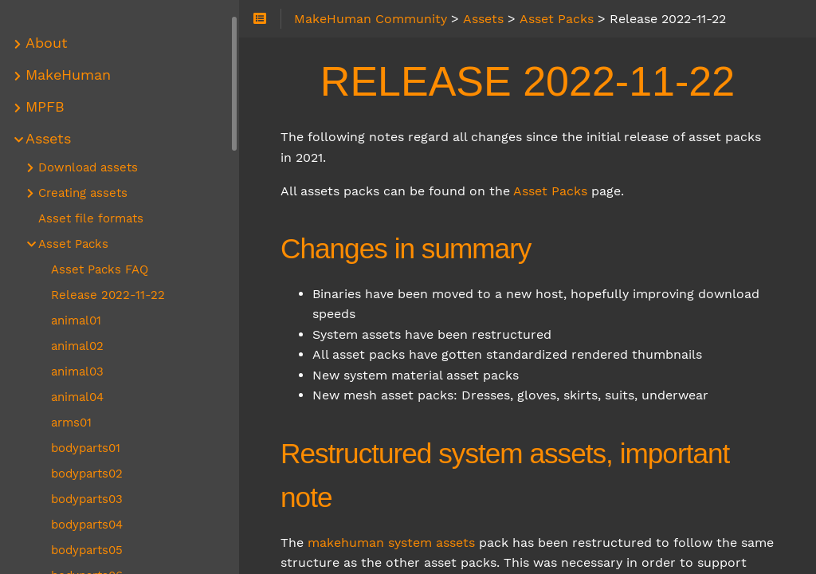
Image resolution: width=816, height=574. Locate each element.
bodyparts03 (87, 499)
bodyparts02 (87, 473)
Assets (48, 139)
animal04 (77, 397)
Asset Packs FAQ (99, 269)
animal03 (77, 371)
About (47, 43)
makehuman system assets (391, 542)
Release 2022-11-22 (108, 295)
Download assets (88, 167)
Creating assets (83, 193)
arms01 (71, 422)
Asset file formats (90, 218)
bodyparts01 (85, 448)
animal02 (77, 346)
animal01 (76, 320)
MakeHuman (68, 75)
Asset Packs (550, 191)
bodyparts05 (87, 550)
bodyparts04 (87, 524)
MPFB (45, 107)
